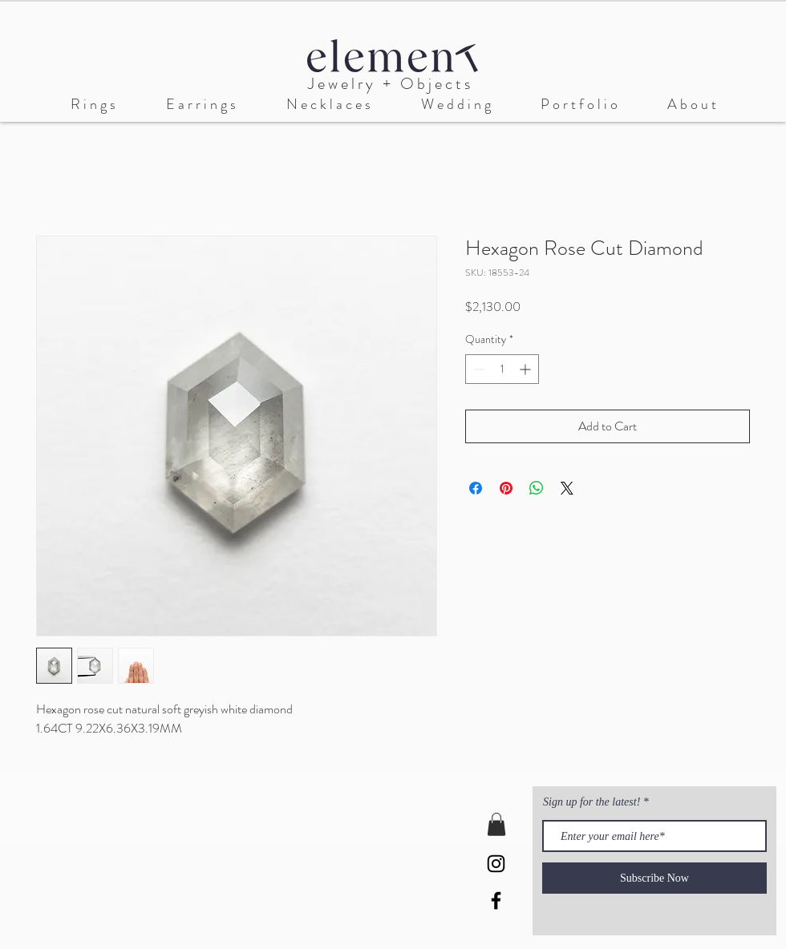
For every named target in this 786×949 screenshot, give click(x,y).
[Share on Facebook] (475, 488)
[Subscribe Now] (654, 878)
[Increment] (527, 369)
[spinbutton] (502, 369)
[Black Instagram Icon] (496, 863)
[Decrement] (478, 369)
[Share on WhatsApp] (536, 488)
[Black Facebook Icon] (496, 900)
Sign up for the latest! (593, 802)
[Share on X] (567, 488)
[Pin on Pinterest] (506, 488)
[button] (455, 104)
